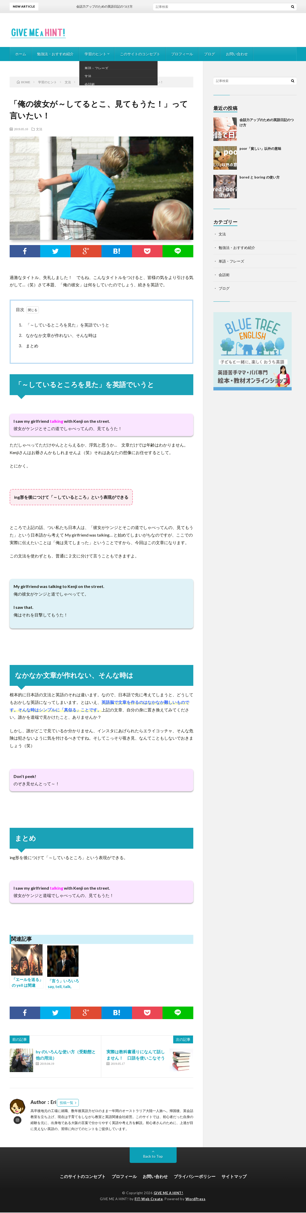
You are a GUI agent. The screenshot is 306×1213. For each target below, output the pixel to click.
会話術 (224, 274)
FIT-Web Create (149, 1199)
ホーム (20, 54)
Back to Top (153, 1157)
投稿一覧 (66, 1103)
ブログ (209, 54)
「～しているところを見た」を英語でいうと (63, 325)
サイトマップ (234, 1177)
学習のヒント (95, 54)
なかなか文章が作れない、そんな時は (57, 335)
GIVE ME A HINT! (168, 1194)
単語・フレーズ (231, 261)
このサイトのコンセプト (140, 54)
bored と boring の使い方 (259, 177)
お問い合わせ (237, 54)
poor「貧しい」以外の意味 (260, 148)
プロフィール (182, 54)
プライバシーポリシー (194, 1177)
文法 (39, 128)
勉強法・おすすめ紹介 (55, 54)
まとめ (27, 346)
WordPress (195, 1199)
